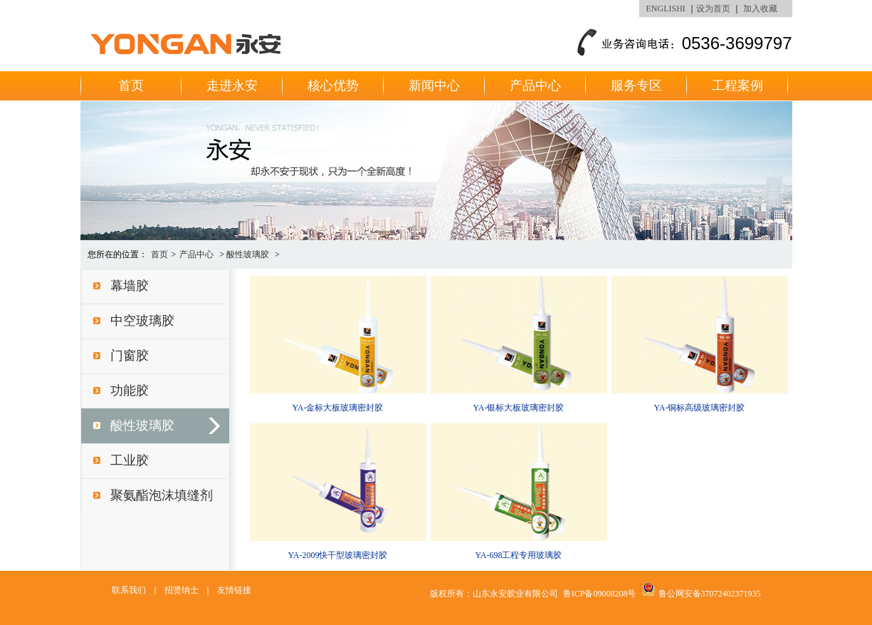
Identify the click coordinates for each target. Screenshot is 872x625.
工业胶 (129, 460)
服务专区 (636, 85)
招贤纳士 (181, 590)
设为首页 (713, 9)
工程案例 (737, 85)
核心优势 (333, 85)
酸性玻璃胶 (247, 254)
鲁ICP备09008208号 (599, 594)
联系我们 (129, 590)
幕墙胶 (129, 286)
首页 (131, 85)
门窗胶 (129, 355)
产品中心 (535, 85)
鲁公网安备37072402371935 (709, 594)
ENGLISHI (665, 9)
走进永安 (232, 85)
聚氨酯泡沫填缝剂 (161, 495)
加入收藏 (760, 9)
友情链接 (234, 590)
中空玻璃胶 (142, 321)
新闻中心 (434, 85)
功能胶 (129, 390)
